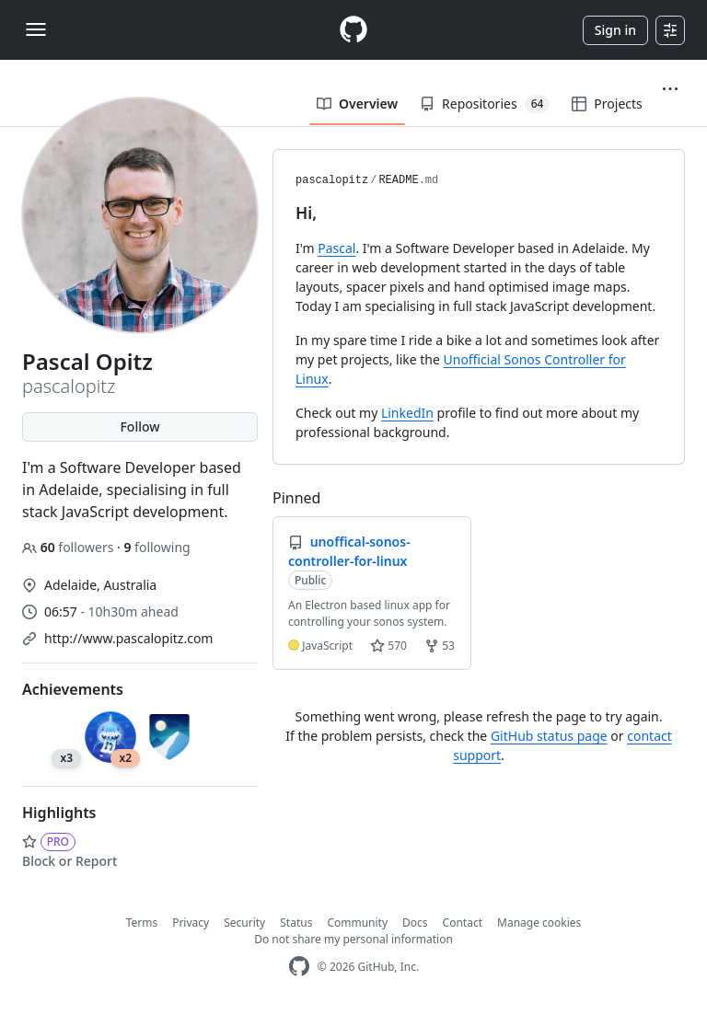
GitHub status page (549, 735)
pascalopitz (332, 180)
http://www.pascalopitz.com (128, 638)
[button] (670, 89)
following (156, 547)
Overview (357, 103)
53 (439, 645)
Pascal (336, 248)
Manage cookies (539, 922)
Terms (142, 922)
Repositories (485, 104)
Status (296, 922)
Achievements (72, 689)
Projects (607, 103)
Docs (415, 922)
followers (69, 547)
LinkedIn (407, 412)
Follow (139, 426)
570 (388, 645)
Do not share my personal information (353, 939)
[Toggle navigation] (36, 29)
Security (244, 922)
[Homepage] (353, 30)
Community (357, 922)
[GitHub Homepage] (299, 966)
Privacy (190, 922)
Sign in (615, 30)
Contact (462, 922)
